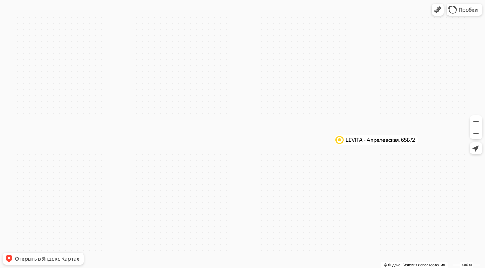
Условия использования (424, 265)
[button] (438, 10)
